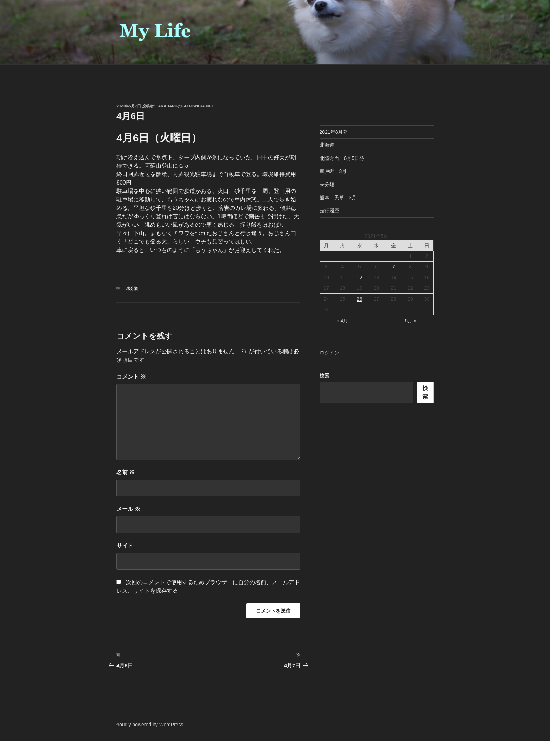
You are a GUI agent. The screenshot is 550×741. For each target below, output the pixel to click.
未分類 (132, 288)
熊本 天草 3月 (338, 197)
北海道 (327, 145)
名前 (125, 472)
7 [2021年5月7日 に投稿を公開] (393, 266)
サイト (124, 546)
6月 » (410, 320)
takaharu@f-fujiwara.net (185, 106)
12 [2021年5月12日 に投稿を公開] (359, 277)
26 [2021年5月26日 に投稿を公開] (359, 299)
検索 (324, 375)
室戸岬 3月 (333, 171)
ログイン (329, 352)
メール (128, 509)
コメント (131, 377)
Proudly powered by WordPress (148, 724)
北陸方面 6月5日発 (342, 158)
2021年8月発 (334, 132)
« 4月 (342, 320)
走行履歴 (329, 210)
